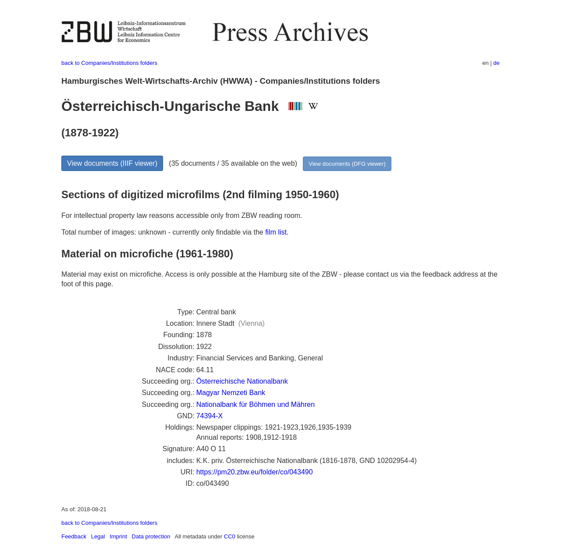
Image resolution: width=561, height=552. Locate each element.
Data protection (151, 536)
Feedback (73, 536)
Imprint (118, 536)
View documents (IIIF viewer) (112, 163)
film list (276, 232)
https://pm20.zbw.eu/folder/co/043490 (254, 472)
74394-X (209, 416)
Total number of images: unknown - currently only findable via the (163, 232)
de (497, 63)
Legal (98, 536)
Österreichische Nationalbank (242, 381)
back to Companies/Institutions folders (109, 63)
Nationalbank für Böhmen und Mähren (255, 404)
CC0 (229, 536)
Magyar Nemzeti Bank (230, 392)
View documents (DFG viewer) (347, 163)
